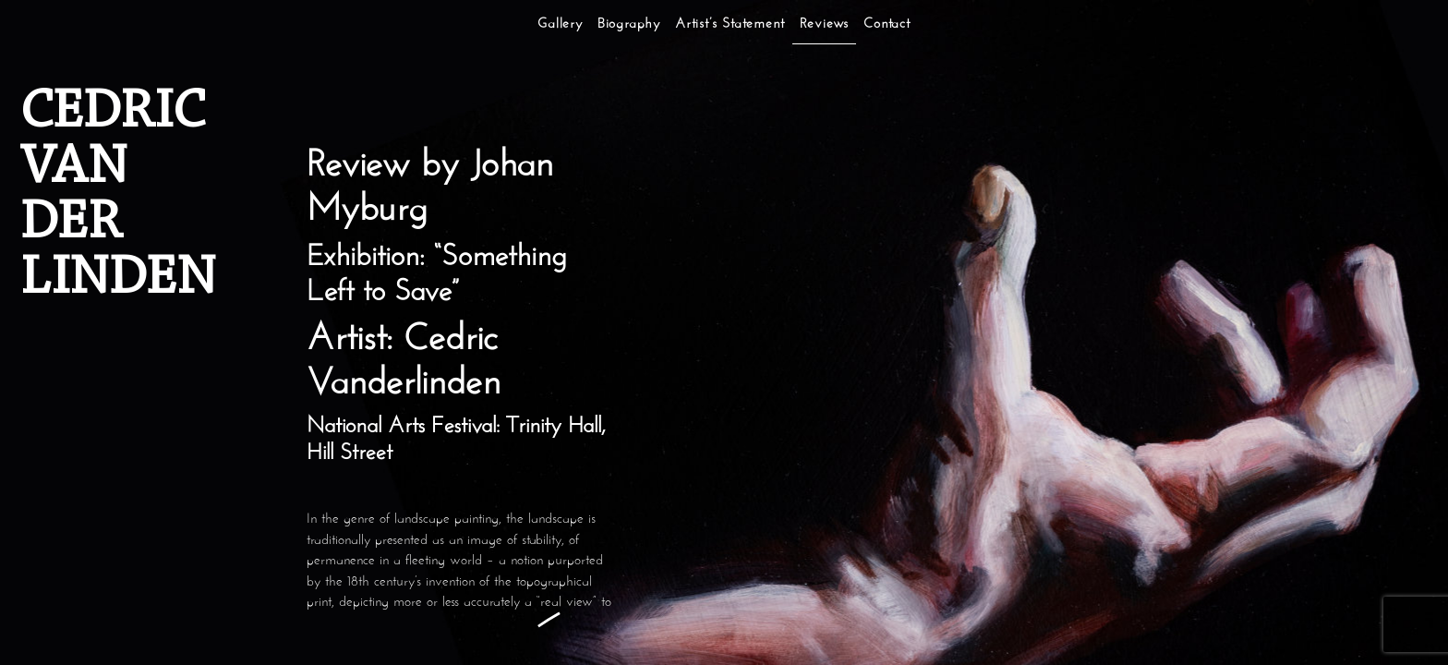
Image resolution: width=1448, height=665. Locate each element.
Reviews (825, 24)
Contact (887, 24)
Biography (628, 24)
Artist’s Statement (729, 24)
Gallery (560, 24)
